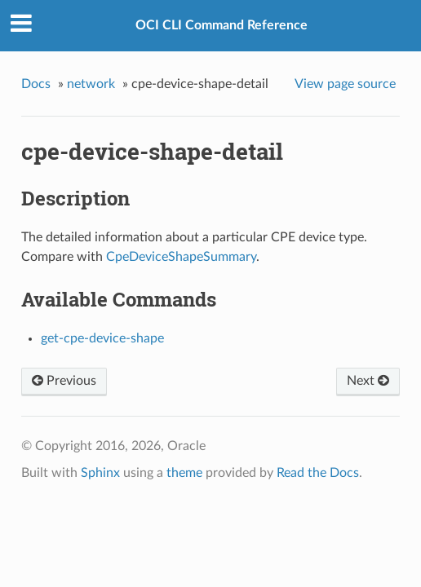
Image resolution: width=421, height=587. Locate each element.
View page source (345, 83)
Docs (36, 83)
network (91, 83)
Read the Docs (318, 472)
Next (368, 380)
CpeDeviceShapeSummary (181, 256)
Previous (64, 380)
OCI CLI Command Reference (221, 25)
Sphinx (100, 472)
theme (184, 472)
